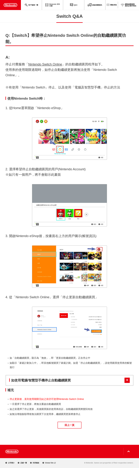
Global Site (49, 463)
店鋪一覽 (22, 463)
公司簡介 (10, 463)
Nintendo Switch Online (45, 64)
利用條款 (34, 463)
